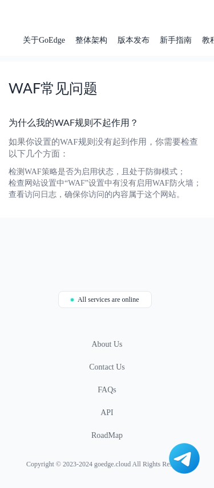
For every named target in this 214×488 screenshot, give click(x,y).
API (107, 412)
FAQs (107, 390)
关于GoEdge (44, 40)
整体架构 (91, 40)
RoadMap (107, 435)
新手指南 (176, 40)
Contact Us (107, 367)
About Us (106, 344)
